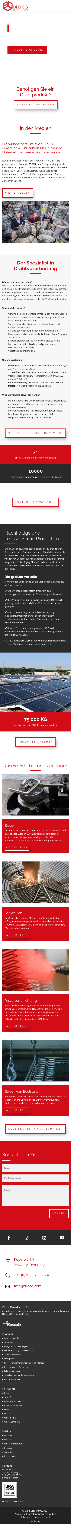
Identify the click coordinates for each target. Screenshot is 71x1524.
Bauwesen (8, 1448)
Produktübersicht (11, 1338)
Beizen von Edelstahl (13, 1405)
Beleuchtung (9, 1456)
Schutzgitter (9, 1342)
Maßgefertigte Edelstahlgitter (16, 1346)
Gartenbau (8, 1452)
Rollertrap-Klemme (12, 1379)
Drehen (7, 1413)
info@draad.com (27, 1285)
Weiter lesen (17, 192)
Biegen (7, 1393)
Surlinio (37, 1521)
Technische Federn (12, 1354)
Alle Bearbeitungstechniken (35, 1128)
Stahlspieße (9, 1358)
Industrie (8, 1435)
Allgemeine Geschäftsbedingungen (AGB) (34, 1514)
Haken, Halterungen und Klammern (19, 1350)
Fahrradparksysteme (13, 1371)
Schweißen (8, 1397)
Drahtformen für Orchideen (16, 1367)
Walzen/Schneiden (12, 1422)
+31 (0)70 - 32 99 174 (31, 1274)
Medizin (7, 1439)
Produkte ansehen (27, 49)
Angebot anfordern (35, 104)
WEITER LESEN (17, 847)
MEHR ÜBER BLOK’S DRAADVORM (35, 433)
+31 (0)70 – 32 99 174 (13, 1475)
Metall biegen (10, 1418)
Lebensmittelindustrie (13, 1444)
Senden (59, 1213)
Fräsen (7, 1409)
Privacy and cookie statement (35, 1517)
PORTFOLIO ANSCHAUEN (35, 502)
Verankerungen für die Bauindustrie (19, 1375)
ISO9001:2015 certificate (12, 1501)
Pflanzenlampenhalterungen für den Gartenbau (24, 1363)
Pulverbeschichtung (12, 1401)
